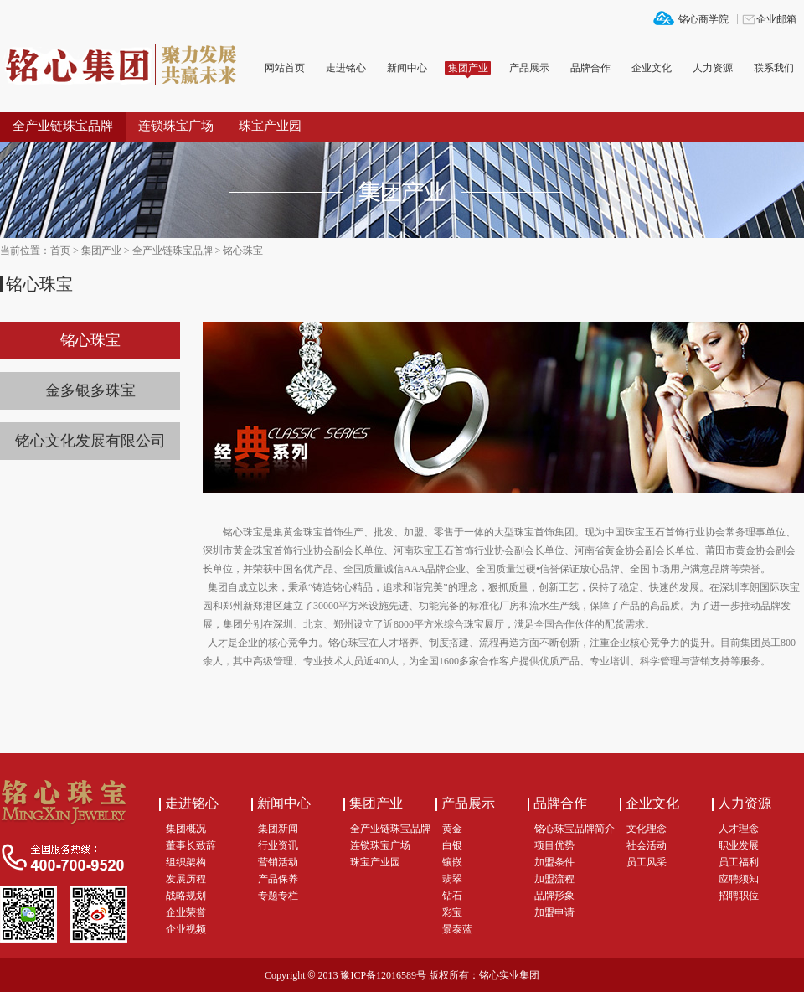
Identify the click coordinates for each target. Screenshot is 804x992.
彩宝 (452, 912)
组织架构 (186, 862)
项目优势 (554, 845)
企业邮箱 (776, 19)
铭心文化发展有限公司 (90, 440)
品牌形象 (554, 896)
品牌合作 (590, 68)
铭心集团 (125, 66)
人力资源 (713, 68)
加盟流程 (554, 879)
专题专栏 (278, 896)
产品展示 (529, 68)
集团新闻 (278, 828)
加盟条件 (554, 862)
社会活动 (646, 845)
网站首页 (285, 68)
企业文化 (651, 68)
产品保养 (278, 879)
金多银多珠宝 (90, 390)
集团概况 (186, 828)
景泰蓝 (457, 929)
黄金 (452, 828)
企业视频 (186, 929)
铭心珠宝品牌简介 (574, 828)
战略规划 (186, 896)
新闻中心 (407, 68)
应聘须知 (739, 879)
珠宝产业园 (270, 125)
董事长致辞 (191, 845)
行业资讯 (278, 845)
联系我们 (774, 68)
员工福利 (739, 862)
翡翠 (452, 879)
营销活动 (278, 862)
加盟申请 (554, 912)
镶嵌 (452, 862)
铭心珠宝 (243, 250)
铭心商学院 (703, 19)
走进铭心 (346, 68)
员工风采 (646, 862)
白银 (452, 845)
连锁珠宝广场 (176, 125)
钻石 (452, 896)
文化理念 (646, 828)
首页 (60, 250)
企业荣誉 (186, 912)
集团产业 (468, 68)
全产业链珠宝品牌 (63, 125)
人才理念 (739, 828)
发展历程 (186, 879)
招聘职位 (739, 896)
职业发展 (739, 845)
